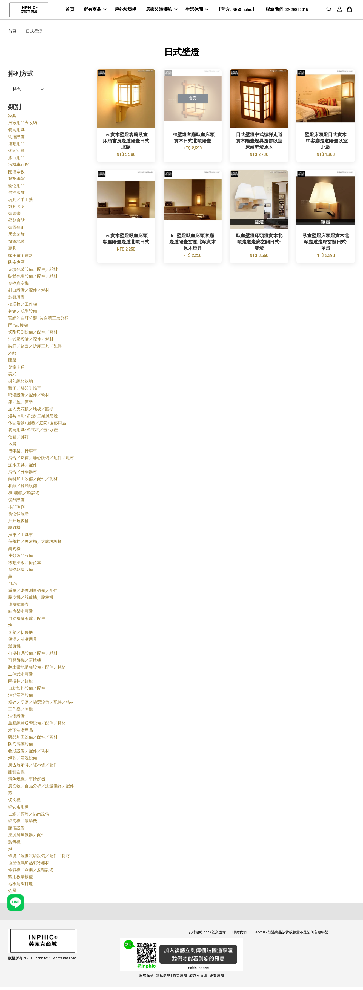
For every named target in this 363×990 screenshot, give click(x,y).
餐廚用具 (16, 131)
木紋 (12, 354)
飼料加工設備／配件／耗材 (33, 480)
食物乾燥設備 (20, 571)
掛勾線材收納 (20, 382)
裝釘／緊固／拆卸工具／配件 (35, 347)
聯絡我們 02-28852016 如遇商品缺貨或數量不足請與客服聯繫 (280, 933)
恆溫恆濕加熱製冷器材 (28, 864)
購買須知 (180, 977)
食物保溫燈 (18, 515)
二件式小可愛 (20, 675)
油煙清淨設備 (20, 697)
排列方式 (20, 76)
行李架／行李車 (22, 452)
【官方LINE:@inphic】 (236, 10)
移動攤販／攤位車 (24, 564)
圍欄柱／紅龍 (20, 683)
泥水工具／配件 (22, 466)
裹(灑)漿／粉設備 (23, 494)
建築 (12, 361)
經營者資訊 (198, 977)
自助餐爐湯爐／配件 (26, 620)
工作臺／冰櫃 (20, 710)
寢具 (12, 250)
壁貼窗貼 (16, 222)
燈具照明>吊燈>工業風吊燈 (33, 417)
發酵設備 (16, 501)
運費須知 (217, 977)
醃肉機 (14, 550)
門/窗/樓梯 (18, 326)
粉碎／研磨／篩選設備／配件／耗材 (41, 703)
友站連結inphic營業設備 (207, 933)
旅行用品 (16, 159)
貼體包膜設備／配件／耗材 (33, 278)
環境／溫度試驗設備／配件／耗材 (39, 857)
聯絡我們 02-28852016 (287, 10)
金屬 (12, 892)
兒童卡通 (16, 368)
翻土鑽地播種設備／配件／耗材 (37, 669)
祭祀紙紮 (16, 180)
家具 (12, 117)
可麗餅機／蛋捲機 (24, 661)
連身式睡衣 (18, 606)
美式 (12, 375)
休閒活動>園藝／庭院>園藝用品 (37, 424)
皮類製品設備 (20, 557)
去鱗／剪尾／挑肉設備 (28, 815)
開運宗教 (16, 173)
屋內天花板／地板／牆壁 (30, 410)
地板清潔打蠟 (20, 885)
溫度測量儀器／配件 (26, 836)
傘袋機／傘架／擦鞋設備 (30, 871)
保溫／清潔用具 (22, 641)
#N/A (12, 585)
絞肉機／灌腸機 (22, 822)
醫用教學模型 (20, 878)
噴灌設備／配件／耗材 (28, 396)
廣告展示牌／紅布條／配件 (33, 766)
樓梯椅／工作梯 (22, 306)
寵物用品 (16, 187)
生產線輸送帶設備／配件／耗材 (37, 724)
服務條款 (146, 977)
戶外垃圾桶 (125, 10)
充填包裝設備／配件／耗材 (33, 271)
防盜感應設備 (20, 745)
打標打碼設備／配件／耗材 (33, 655)
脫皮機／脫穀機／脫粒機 (30, 599)
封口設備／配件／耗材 (28, 292)
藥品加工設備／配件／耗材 (33, 738)
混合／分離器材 (22, 473)
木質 (12, 445)
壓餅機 (14, 529)
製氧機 (14, 843)
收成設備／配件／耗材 (28, 752)
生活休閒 (196, 10)
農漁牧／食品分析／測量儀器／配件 (41, 787)
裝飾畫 (14, 215)
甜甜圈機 (16, 773)
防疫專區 (16, 264)
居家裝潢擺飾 (162, 10)
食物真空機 (18, 284)
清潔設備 (16, 717)
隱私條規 (163, 977)
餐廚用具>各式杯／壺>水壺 (33, 431)
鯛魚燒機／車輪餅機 (26, 780)
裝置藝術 (16, 229)
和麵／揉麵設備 (22, 487)
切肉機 (14, 801)
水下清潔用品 (20, 731)
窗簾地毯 (16, 243)
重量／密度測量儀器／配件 (33, 592)
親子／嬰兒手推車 (24, 389)
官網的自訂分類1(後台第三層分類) (39, 320)
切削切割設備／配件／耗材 (33, 333)
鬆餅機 (14, 648)
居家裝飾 (16, 236)
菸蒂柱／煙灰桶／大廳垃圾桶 (35, 543)
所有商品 (95, 10)
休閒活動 (16, 152)
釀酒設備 (16, 829)
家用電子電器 (20, 257)
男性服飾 (16, 194)
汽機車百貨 (18, 166)
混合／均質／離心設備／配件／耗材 (41, 459)
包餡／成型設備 (22, 312)
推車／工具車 (20, 536)
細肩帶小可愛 (20, 613)
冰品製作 (16, 508)
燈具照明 (16, 208)
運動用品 (16, 145)
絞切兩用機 (18, 808)
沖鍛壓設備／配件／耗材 (30, 340)
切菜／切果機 (20, 634)
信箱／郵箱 (18, 438)
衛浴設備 (16, 138)
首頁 (69, 10)
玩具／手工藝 (20, 201)
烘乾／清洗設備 (22, 759)
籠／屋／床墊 (20, 403)
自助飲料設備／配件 (26, 689)
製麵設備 (16, 298)
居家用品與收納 (22, 124)
